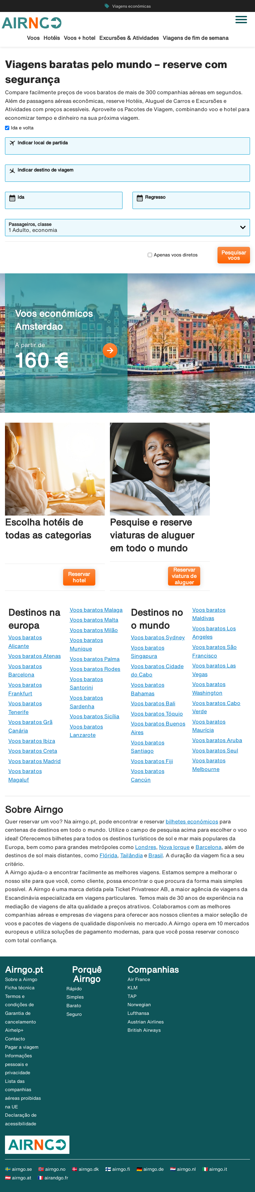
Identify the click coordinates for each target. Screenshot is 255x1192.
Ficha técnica (20, 987)
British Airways (144, 1030)
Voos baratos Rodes (95, 668)
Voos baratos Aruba (217, 740)
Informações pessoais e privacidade (18, 1064)
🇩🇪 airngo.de (150, 1169)
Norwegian (139, 1004)
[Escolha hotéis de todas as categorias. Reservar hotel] (55, 509)
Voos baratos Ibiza (31, 740)
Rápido (74, 988)
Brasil (155, 855)
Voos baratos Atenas (34, 656)
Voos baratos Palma (95, 659)
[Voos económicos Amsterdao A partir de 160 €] (127, 343)
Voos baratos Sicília (95, 716)
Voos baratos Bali (153, 703)
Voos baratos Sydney (158, 637)
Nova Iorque (174, 847)
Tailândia (131, 855)
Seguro (74, 1014)
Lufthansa (138, 1013)
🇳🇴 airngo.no (51, 1169)
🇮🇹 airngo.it (214, 1169)
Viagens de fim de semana (195, 37)
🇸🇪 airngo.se (18, 1169)
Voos (33, 37)
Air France (139, 979)
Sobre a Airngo (21, 979)
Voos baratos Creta (32, 750)
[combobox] (131, 149)
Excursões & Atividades (129, 37)
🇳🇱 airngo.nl (183, 1169)
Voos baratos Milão (94, 630)
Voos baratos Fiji (152, 761)
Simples (75, 997)
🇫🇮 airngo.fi (117, 1169)
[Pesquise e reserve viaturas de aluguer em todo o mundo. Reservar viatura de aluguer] (160, 509)
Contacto (15, 1038)
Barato (73, 1005)
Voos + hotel (79, 37)
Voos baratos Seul (215, 750)
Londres (145, 847)
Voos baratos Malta (94, 619)
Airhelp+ (14, 1030)
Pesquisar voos (233, 255)
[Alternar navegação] (241, 19)
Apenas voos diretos (173, 254)
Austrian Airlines (146, 1021)
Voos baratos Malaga (96, 609)
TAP (132, 996)
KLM (132, 987)
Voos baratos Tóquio (157, 713)
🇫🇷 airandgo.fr (53, 1177)
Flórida (108, 855)
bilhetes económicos (192, 821)
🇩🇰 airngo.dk (85, 1169)
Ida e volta (19, 127)
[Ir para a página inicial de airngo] (31, 22)
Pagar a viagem (22, 1047)
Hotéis (51, 37)
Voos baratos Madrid (34, 761)
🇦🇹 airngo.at (18, 1177)
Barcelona (208, 847)
